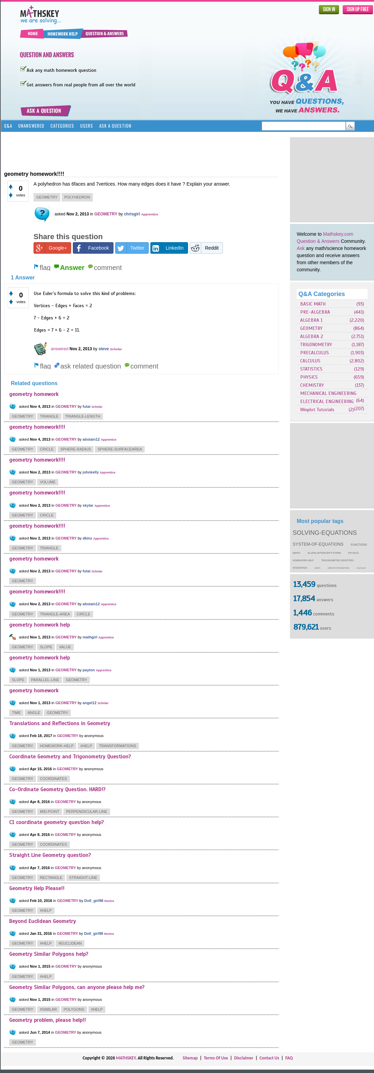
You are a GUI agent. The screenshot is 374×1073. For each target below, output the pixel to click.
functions (359, 544)
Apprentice (149, 214)
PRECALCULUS (314, 353)
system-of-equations (318, 544)
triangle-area (55, 614)
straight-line (83, 878)
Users (86, 125)
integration (300, 568)
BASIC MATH (313, 304)
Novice (109, 901)
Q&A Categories (321, 294)
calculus (361, 568)
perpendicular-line (86, 811)
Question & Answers (318, 241)
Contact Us (269, 1057)
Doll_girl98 (93, 901)
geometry (47, 197)
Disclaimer (243, 1057)
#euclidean (70, 943)
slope (46, 647)
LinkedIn (167, 248)
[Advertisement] (127, 150)
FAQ (289, 1057)
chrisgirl (132, 214)
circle (83, 614)
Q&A (8, 125)
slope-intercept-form (324, 552)
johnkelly (91, 472)
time (16, 713)
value (65, 647)
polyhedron (77, 197)
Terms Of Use (216, 1057)
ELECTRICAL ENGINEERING (327, 401)
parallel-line (45, 680)
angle (33, 713)
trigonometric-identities (337, 560)
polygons (74, 1009)
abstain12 (91, 439)
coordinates (53, 779)
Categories (62, 125)
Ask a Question (115, 125)
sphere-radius (75, 449)
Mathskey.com (338, 234)
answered (59, 348)
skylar (88, 505)
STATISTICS (311, 369)
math (296, 552)
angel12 (90, 703)
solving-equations (325, 532)
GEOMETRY (311, 328)
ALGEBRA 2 (311, 336)
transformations (117, 746)
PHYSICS (309, 377)
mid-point (49, 811)
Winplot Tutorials (317, 410)
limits (317, 568)
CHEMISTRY (312, 385)
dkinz (87, 538)
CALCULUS (310, 361)
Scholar (116, 349)
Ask (301, 248)
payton (89, 670)
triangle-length (82, 416)
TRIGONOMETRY (316, 345)
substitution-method (338, 568)
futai (86, 406)
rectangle (51, 878)
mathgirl (90, 637)
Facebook (91, 248)
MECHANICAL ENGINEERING (328, 393)
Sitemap (190, 1057)
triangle (49, 416)
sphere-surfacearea (120, 449)
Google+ (50, 248)
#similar (48, 1009)
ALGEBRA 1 (311, 320)
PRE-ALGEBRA (315, 312)
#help (86, 746)
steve (104, 348)
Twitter (130, 248)
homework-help (303, 560)
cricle (47, 449)
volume (48, 482)
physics (353, 553)
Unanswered (31, 125)
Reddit (204, 248)
